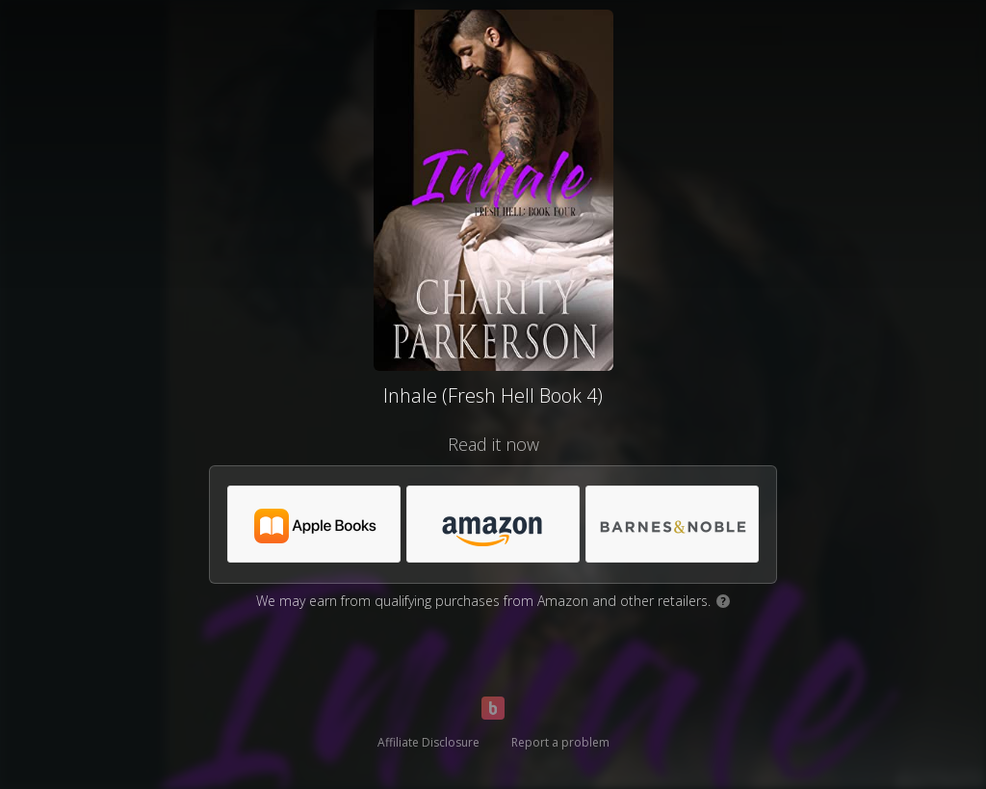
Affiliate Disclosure (428, 742)
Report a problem (560, 742)
